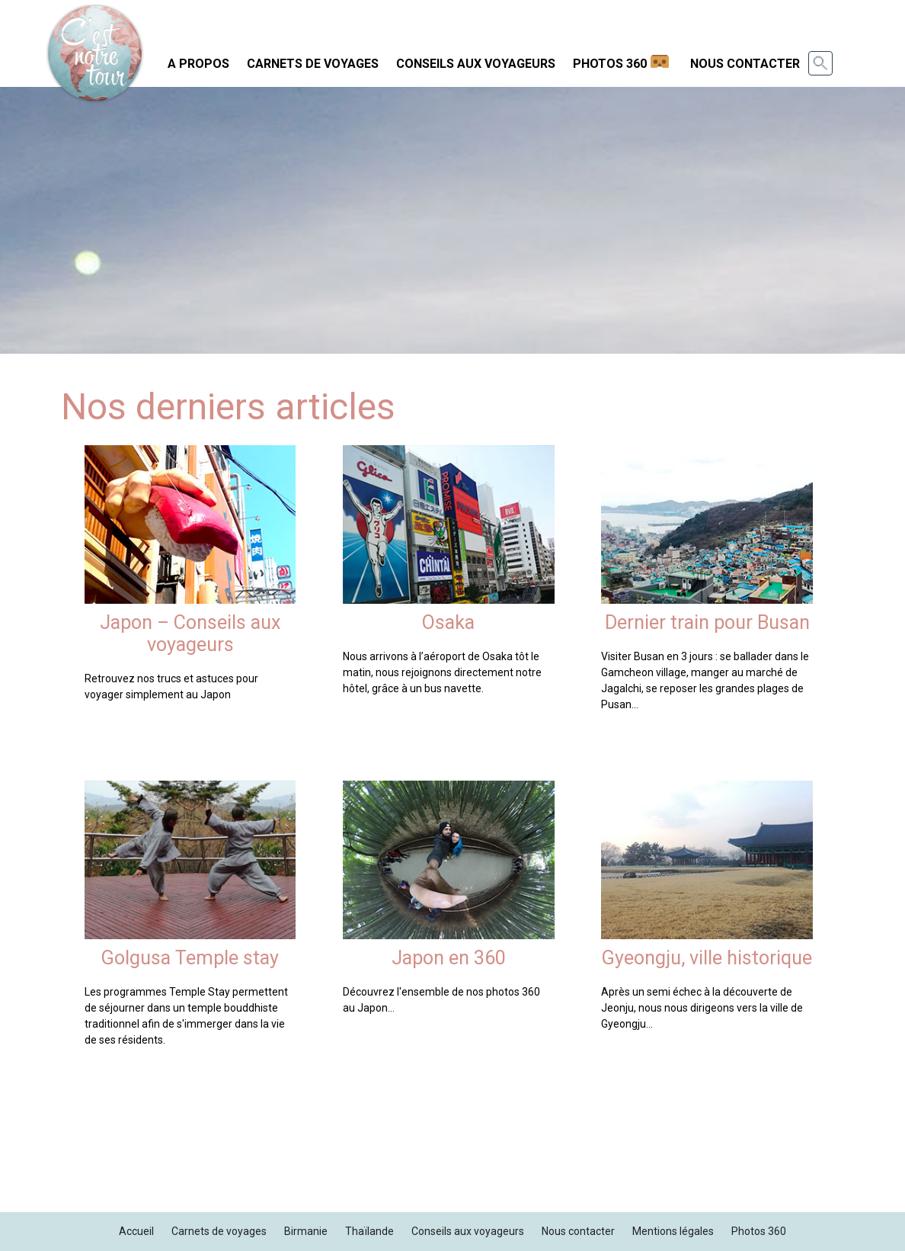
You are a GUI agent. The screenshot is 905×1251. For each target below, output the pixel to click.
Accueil (136, 1231)
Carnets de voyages (313, 63)
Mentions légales (673, 1231)
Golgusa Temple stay (190, 958)
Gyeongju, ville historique (707, 958)
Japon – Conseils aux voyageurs (190, 633)
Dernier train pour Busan (707, 622)
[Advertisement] (452, 1169)
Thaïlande (369, 1231)
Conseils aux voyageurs (475, 63)
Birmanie (306, 1231)
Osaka (448, 622)
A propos (198, 63)
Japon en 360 (449, 958)
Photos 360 (610, 63)
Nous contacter (745, 63)
